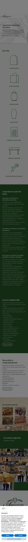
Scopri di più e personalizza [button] (14, 539)
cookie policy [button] (23, 521)
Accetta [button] (20, 535)
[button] (26, 508)
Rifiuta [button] (7, 535)
